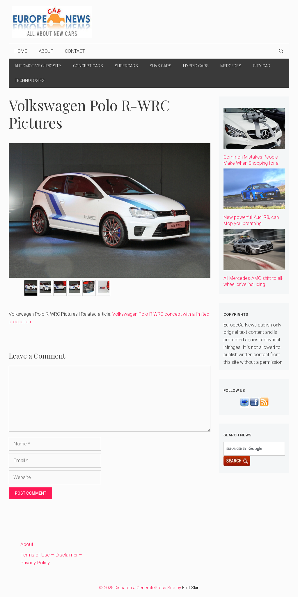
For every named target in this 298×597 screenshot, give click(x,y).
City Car (261, 66)
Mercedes (230, 66)
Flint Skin (190, 587)
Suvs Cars (160, 66)
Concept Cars (88, 66)
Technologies (30, 80)
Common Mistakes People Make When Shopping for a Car (251, 163)
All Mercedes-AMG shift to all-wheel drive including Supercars (253, 284)
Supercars (126, 66)
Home (21, 51)
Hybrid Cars (196, 66)
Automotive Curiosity (38, 66)
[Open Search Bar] (281, 51)
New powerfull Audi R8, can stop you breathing (251, 220)
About (46, 51)
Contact (75, 51)
